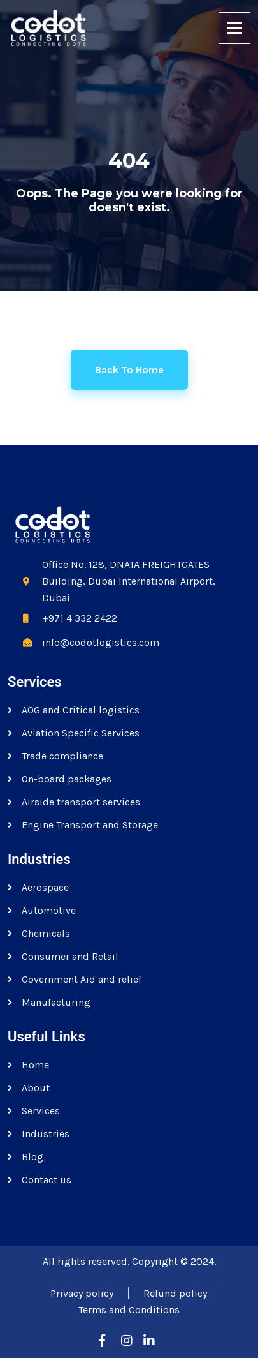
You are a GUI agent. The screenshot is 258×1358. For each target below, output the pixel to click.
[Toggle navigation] (234, 28)
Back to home (129, 370)
